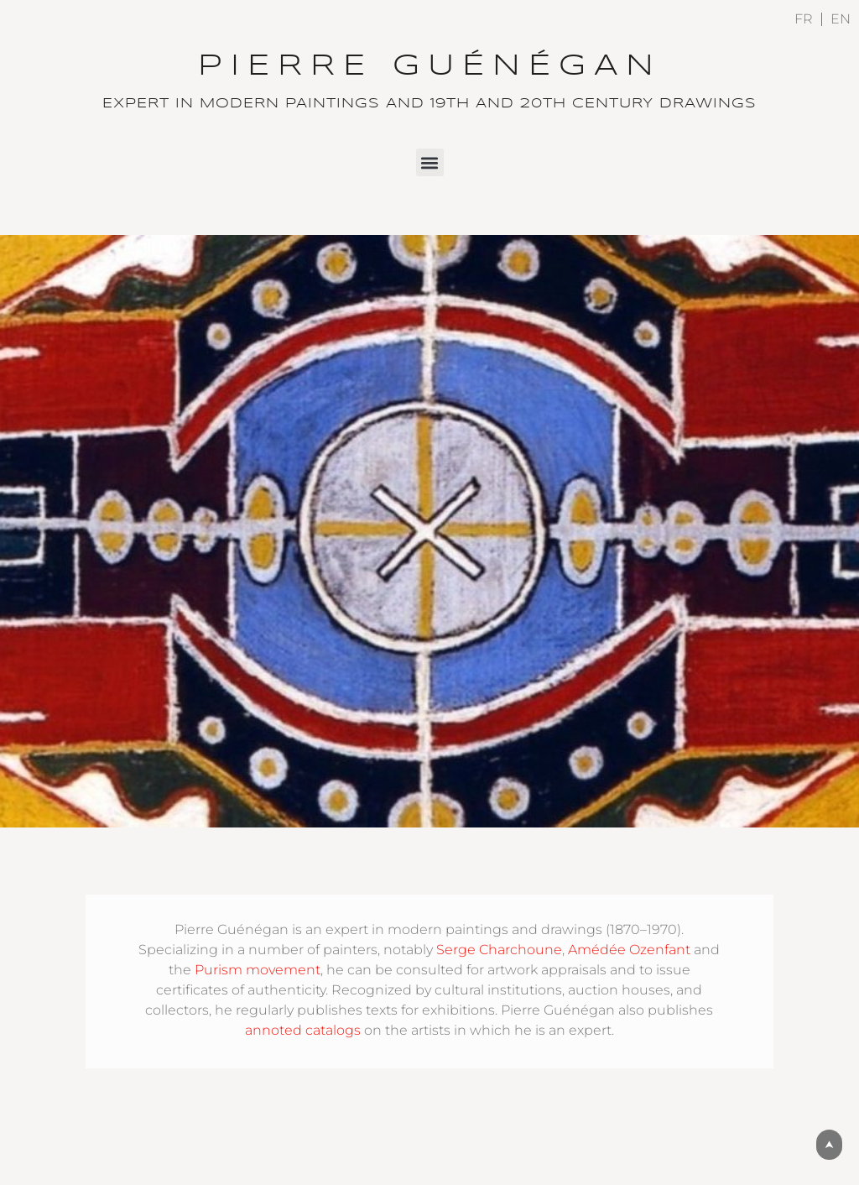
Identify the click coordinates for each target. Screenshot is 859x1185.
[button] (430, 162)
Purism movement (257, 970)
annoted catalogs (303, 1030)
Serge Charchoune (499, 950)
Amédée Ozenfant (629, 950)
